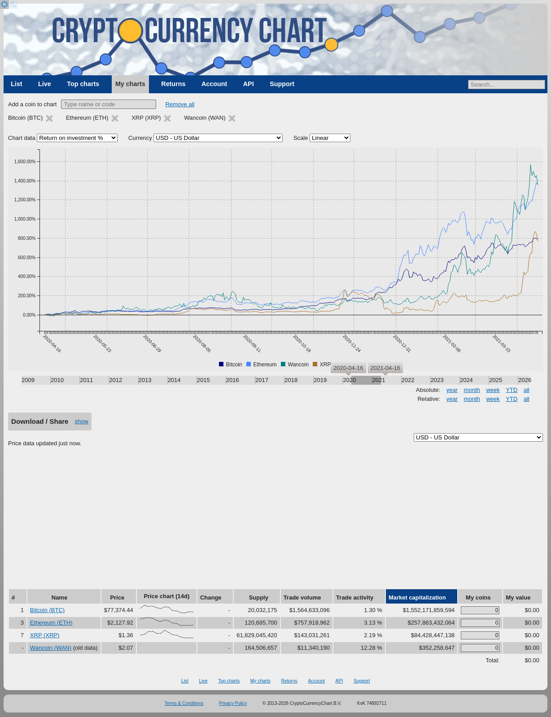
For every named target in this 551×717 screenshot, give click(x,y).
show (81, 421)
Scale (300, 138)
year (452, 390)
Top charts (83, 83)
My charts (130, 83)
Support (282, 83)
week (492, 390)
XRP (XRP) (45, 635)
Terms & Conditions (184, 703)
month (472, 390)
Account (214, 83)
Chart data (21, 138)
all (526, 390)
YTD (511, 390)
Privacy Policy (233, 703)
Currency (140, 138)
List (16, 83)
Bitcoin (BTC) (47, 610)
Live (44, 83)
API (248, 83)
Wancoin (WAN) (50, 647)
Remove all (179, 104)
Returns (173, 83)
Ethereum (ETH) (51, 622)
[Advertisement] (275, 521)
